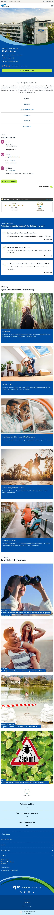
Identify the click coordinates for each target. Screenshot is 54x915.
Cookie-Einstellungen (27, 906)
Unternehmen (5, 850)
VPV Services (27, 126)
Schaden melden (27, 805)
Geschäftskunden (6, 839)
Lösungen (27, 115)
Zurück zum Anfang (27, 792)
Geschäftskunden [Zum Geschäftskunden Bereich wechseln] (14, 1)
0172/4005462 (13, 163)
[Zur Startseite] (5, 5)
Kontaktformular (5, 867)
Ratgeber (27, 121)
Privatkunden (5, 834)
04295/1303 (12, 160)
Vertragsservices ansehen (27, 814)
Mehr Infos (49, 199)
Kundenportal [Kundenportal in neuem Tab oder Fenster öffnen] (48, 1)
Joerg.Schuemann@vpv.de (11, 61)
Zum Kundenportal (27, 823)
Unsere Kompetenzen (27, 110)
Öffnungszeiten (9, 58)
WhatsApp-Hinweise (28, 173)
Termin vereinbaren (27, 70)
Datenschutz (27, 902)
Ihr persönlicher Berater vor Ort (9, 870)
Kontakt (27, 104)
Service (3, 845)
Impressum (27, 899)
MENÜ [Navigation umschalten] (52, 5)
